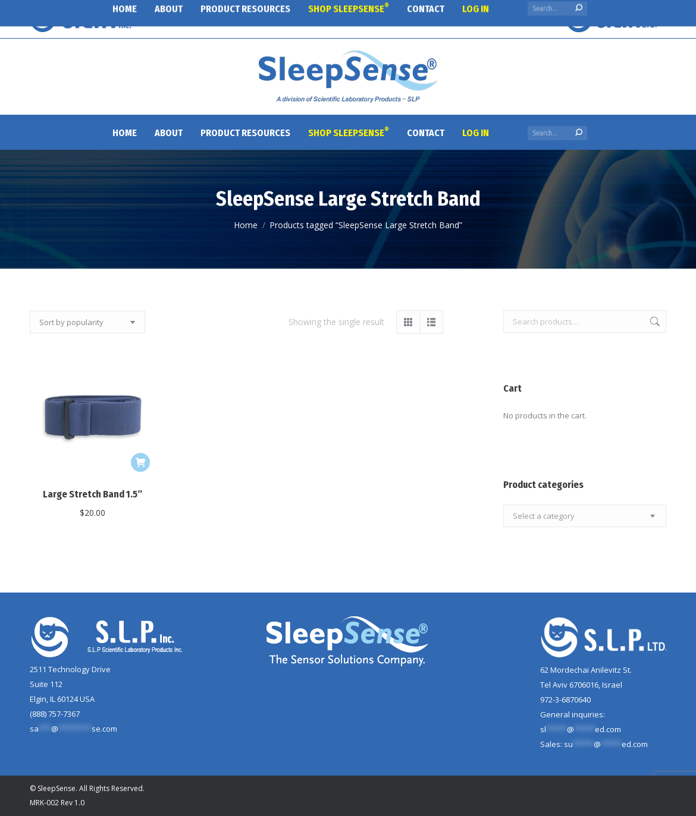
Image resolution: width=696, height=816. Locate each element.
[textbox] (544, 516)
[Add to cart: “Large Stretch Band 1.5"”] (140, 462)
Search (654, 321)
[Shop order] (87, 322)
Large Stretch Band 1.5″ (92, 494)
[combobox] (584, 516)
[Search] (557, 133)
